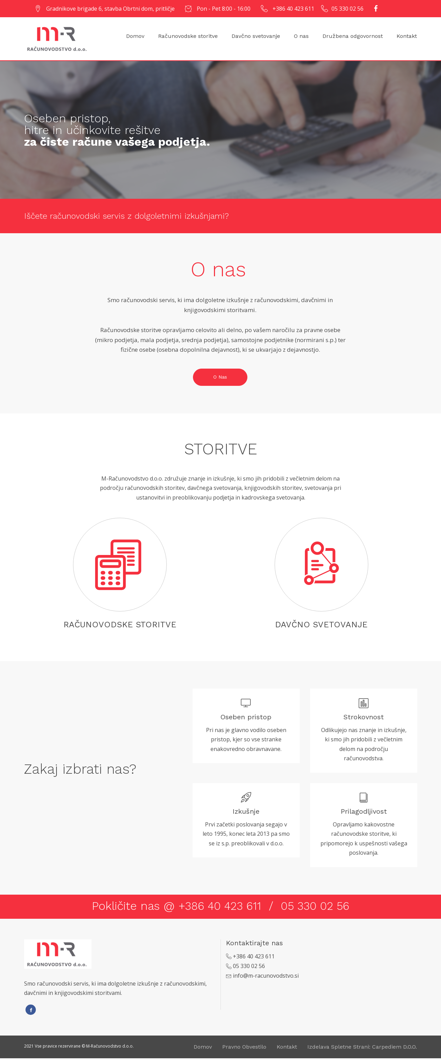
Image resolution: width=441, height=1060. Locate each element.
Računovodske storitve (188, 36)
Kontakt (407, 36)
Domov (135, 36)
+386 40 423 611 (293, 8)
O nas (301, 36)
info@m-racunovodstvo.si (266, 977)
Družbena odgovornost (352, 36)
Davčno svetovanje (256, 36)
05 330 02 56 (347, 8)
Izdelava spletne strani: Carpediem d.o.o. (362, 1048)
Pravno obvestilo (244, 1048)
